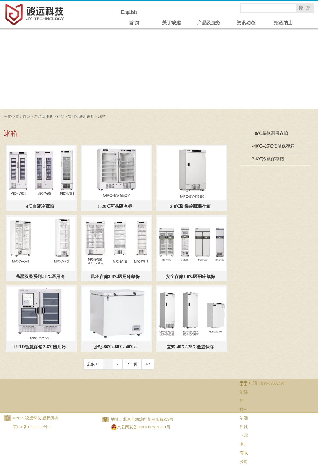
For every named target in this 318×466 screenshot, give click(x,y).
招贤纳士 (283, 22)
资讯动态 (246, 22)
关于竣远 (171, 22)
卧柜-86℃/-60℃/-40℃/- (115, 347)
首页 (26, 116)
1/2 (147, 364)
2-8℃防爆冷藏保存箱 (190, 206)
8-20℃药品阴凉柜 (115, 206)
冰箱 (102, 116)
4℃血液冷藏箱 (40, 206)
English (129, 12)
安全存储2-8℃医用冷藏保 (190, 276)
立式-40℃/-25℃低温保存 (190, 347)
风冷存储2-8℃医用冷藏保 (115, 276)
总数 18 (93, 364)
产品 (60, 116)
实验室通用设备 (81, 116)
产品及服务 (208, 22)
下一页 (132, 364)
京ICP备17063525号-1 (32, 426)
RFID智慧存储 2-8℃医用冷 (40, 347)
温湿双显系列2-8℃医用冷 (40, 276)
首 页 (134, 22)
